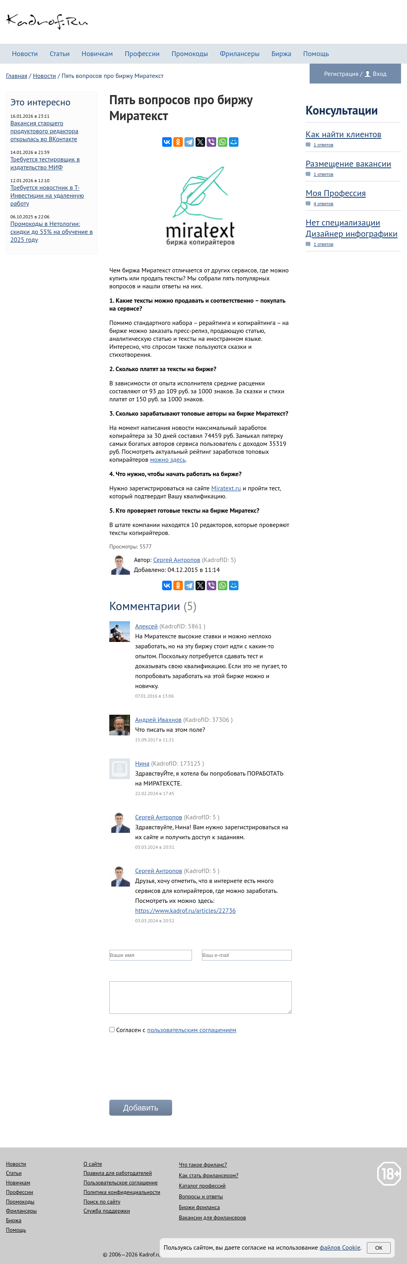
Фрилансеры (240, 53)
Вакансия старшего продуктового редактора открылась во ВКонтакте (44, 131)
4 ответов (323, 203)
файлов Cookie (340, 1247)
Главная (16, 76)
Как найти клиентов (344, 134)
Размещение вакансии (348, 163)
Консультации (342, 110)
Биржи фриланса (199, 1207)
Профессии (142, 53)
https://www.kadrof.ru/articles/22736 (185, 910)
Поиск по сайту (101, 1201)
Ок (378, 1248)
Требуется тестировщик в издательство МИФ (45, 163)
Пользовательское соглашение (120, 1182)
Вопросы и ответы (201, 1196)
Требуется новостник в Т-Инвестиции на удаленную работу (47, 195)
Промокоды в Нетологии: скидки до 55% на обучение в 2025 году (51, 231)
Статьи (60, 53)
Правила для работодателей (117, 1172)
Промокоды (189, 53)
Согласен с (172, 1030)
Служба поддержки (106, 1210)
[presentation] (169, 1069)
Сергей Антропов (176, 560)
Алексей (146, 626)
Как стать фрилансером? (208, 1175)
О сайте (92, 1163)
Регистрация (341, 74)
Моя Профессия (336, 192)
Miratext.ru (226, 488)
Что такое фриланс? (203, 1164)
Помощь (316, 53)
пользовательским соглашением (191, 1030)
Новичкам (97, 53)
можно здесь (167, 459)
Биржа (281, 53)
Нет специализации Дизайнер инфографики (351, 228)
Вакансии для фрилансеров (212, 1217)
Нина (142, 763)
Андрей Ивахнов (158, 719)
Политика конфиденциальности (121, 1192)
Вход (379, 74)
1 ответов (323, 145)
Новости (25, 53)
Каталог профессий (202, 1185)
